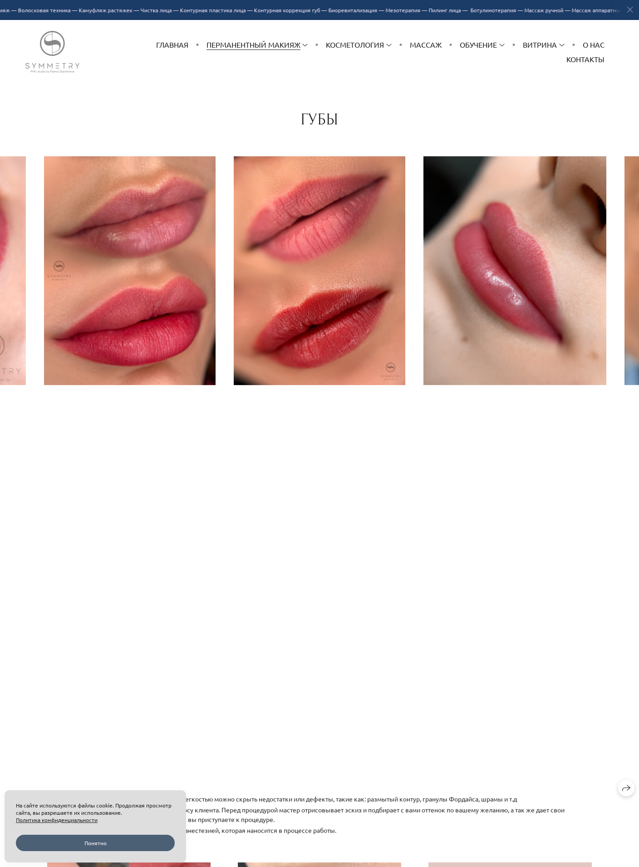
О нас (594, 44)
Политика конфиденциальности (57, 819)
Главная (172, 44)
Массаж (426, 44)
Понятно (95, 843)
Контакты (585, 59)
